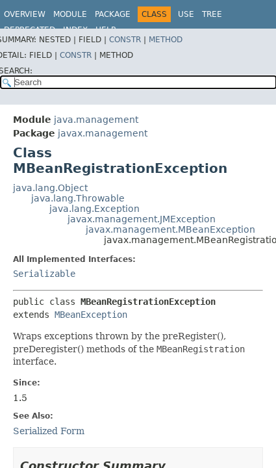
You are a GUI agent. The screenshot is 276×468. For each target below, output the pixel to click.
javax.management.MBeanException (170, 229)
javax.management (102, 133)
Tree (212, 14)
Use (186, 14)
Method (165, 39)
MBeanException (91, 314)
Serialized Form (48, 431)
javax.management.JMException (142, 219)
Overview (24, 14)
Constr (125, 39)
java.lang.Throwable (78, 198)
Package (113, 14)
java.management (96, 119)
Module (70, 14)
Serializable (44, 273)
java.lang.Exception (94, 208)
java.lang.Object (50, 188)
